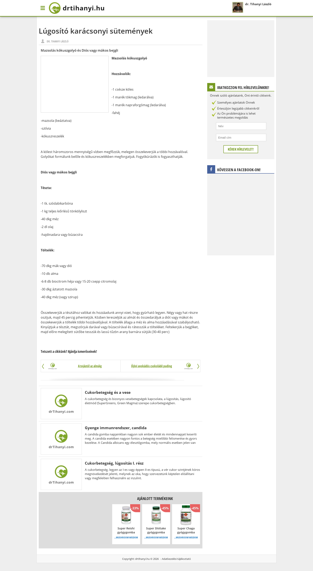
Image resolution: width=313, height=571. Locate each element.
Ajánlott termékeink (155, 498)
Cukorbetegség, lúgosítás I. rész (114, 463)
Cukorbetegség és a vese (108, 392)
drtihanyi (77, 8)
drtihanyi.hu (142, 559)
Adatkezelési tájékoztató (176, 559)
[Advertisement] (74, 84)
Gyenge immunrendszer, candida (116, 427)
